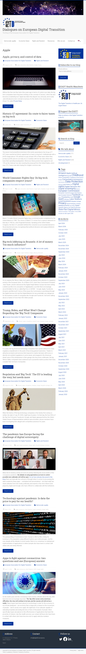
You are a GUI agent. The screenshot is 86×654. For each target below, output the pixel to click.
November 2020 (63, 363)
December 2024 (63, 245)
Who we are (61, 41)
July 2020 (61, 375)
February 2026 (63, 230)
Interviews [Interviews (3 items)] (66, 199)
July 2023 (61, 283)
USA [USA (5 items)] (72, 213)
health (33, 445)
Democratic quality (10, 41)
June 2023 (61, 287)
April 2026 (61, 223)
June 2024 (61, 258)
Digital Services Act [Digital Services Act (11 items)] (72, 186)
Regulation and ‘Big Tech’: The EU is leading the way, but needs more (27, 376)
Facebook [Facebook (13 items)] (76, 195)
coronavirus (21, 509)
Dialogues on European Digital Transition (34, 29)
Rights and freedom (38, 41)
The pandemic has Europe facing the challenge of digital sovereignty (23, 436)
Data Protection (30, 65)
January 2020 (62, 394)
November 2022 (63, 296)
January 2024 (62, 271)
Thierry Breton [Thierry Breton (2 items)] (71, 211)
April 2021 (61, 347)
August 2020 (62, 372)
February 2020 (63, 391)
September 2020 (63, 369)
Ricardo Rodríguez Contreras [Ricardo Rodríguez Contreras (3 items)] (73, 203)
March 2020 (62, 388)
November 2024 (63, 249)
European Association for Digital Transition (18, 61)
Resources (51, 41)
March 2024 (62, 264)
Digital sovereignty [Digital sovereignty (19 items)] (67, 188)
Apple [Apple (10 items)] (69, 173)
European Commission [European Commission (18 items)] (69, 191)
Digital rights (37, 189)
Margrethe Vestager (45, 385)
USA (51, 385)
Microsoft (52, 189)
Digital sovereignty (23, 445)
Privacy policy (73, 650)
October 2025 (62, 233)
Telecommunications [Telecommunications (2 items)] (63, 211)
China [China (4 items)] (60, 177)
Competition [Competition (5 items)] (66, 177)
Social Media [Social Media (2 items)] (72, 205)
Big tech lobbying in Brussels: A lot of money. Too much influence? (28, 243)
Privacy (39, 65)
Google (35, 65)
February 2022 (63, 315)
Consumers (23, 65)
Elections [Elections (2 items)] (78, 189)
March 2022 (62, 312)
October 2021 (62, 328)
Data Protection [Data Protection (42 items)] (74, 181)
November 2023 (63, 274)
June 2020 (61, 378)
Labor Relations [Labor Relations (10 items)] (76, 199)
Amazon (18, 124)
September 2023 (63, 280)
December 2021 (63, 321)
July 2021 (61, 337)
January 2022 (62, 318)
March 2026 (62, 226)
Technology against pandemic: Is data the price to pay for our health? (26, 500)
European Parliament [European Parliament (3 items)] (67, 195)
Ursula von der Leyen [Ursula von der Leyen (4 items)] (64, 213)
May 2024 (61, 261)
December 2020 (63, 359)
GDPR (34, 569)
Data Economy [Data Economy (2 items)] (61, 182)
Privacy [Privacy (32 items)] (62, 203)
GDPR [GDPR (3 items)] (71, 197)
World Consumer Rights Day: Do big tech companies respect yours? (25, 179)
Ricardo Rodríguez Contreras (42, 445)
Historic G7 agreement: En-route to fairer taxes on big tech (29, 115)
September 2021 (63, 331)
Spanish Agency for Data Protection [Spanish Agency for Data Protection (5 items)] (69, 207)
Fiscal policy (26, 124)
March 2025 (62, 242)
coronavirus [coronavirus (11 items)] (78, 179)
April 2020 (61, 385)
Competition (29, 321)
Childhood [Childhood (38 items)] (77, 175)
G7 (30, 124)
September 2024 (63, 252)
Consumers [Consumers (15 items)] (67, 179)
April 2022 (61, 309)
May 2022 (61, 306)
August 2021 (62, 334)
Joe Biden (51, 321)
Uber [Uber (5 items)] (79, 211)
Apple (18, 65)
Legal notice (80, 650)
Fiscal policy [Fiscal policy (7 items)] (65, 197)
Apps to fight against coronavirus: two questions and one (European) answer (24, 560)
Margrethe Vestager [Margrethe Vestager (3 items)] (76, 201)
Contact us (71, 41)
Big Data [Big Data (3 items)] (69, 175)
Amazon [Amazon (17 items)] (62, 173)
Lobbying (35, 252)
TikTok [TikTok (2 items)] (76, 211)
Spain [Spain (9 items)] (77, 205)
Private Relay (18, 101)
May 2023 (61, 290)
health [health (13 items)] (61, 199)
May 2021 (61, 344)
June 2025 (61, 239)
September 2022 (63, 299)
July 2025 (61, 236)
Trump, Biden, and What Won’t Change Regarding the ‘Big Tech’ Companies (24, 312)
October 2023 (62, 277)
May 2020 (61, 382)
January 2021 (62, 356)
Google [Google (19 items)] (77, 197)
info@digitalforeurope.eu (37, 638)
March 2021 (62, 350)
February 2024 (63, 268)
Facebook (43, 189)
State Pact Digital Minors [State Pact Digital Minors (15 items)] (69, 209)
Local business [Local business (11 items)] (64, 201)
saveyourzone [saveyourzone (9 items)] (63, 205)
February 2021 (63, 353)
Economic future (24, 41)
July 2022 (61, 302)
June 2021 (61, 340)
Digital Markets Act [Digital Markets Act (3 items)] (67, 184)
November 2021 (63, 325)
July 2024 (61, 255)
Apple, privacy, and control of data (22, 56)
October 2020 (62, 366)
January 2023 (62, 293)
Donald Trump (36, 321)
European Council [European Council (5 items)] (63, 193)
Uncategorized (63, 163)
